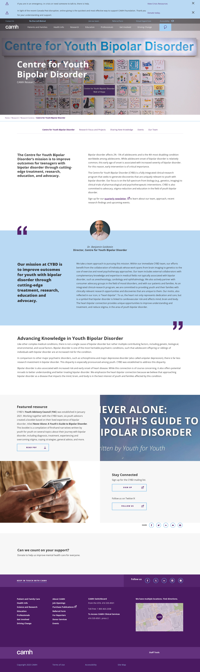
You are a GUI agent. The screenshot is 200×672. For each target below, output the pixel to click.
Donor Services (59, 619)
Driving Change (24, 623)
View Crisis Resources (158, 3)
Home (7, 118)
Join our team (94, 21)
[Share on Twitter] (158, 526)
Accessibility (167, 21)
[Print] (180, 526)
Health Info (22, 603)
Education (22, 611)
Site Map (122, 664)
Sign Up (133, 487)
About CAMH (58, 599)
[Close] (193, 4)
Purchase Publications (63, 607)
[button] (37, 27)
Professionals (23, 615)
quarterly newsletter (117, 198)
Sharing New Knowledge (121, 129)
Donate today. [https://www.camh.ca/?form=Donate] (154, 13)
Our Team (153, 129)
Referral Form (117, 21)
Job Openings (58, 603)
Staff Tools (154, 652)
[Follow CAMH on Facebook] (147, 580)
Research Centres (27, 118)
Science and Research (27, 607)
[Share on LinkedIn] (165, 526)
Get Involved (23, 619)
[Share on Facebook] (151, 526)
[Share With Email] (172, 526)
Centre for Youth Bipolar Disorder (58, 129)
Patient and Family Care (28, 599)
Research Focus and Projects (92, 129)
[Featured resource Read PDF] (33, 447)
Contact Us (10, 21)
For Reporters (59, 615)
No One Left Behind (37, 21)
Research (15, 118)
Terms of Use (58, 664)
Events (141, 129)
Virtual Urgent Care (143, 21)
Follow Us (132, 506)
